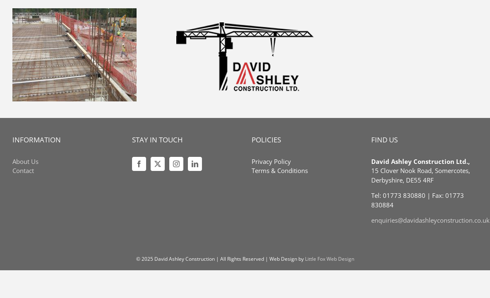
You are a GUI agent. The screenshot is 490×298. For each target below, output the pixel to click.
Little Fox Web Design (329, 258)
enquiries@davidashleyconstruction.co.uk (430, 220)
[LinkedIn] (195, 164)
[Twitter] (158, 164)
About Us (25, 161)
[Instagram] (176, 164)
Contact (23, 170)
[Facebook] (139, 164)
